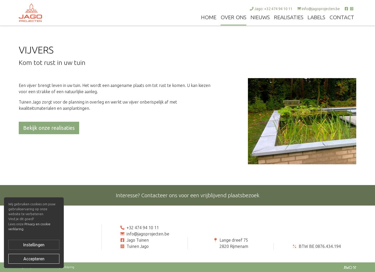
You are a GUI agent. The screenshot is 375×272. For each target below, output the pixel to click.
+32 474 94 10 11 (143, 227)
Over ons (233, 17)
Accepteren (34, 258)
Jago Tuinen (138, 240)
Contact (341, 17)
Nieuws (260, 17)
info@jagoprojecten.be (321, 9)
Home (208, 17)
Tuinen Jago (138, 246)
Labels (316, 17)
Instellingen (34, 244)
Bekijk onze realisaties (49, 128)
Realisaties (288, 17)
